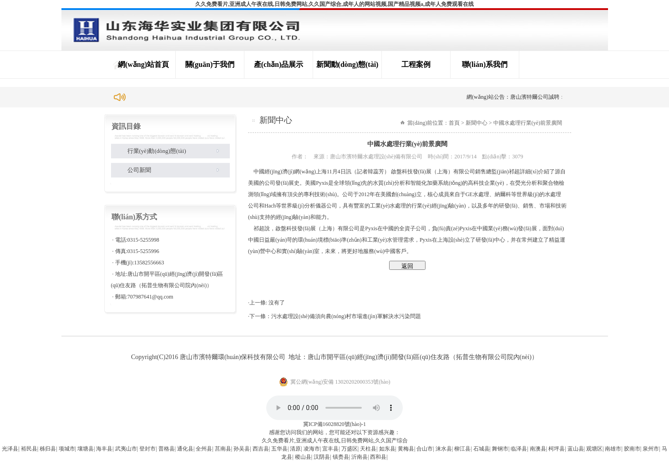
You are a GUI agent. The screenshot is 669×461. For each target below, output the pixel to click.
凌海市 (312, 449)
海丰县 (104, 449)
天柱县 (368, 449)
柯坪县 (556, 449)
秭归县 (48, 449)
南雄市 (613, 449)
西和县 (378, 457)
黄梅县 (406, 449)
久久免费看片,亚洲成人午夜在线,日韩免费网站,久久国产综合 (335, 440)
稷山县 (303, 457)
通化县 (185, 449)
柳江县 (462, 449)
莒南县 (223, 449)
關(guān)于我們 (209, 64)
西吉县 (261, 449)
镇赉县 (341, 457)
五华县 (279, 449)
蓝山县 (576, 449)
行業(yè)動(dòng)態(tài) (156, 150)
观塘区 (594, 449)
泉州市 (651, 449)
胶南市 (632, 449)
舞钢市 (500, 449)
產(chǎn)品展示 (279, 64)
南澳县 (538, 449)
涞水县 (444, 449)
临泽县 (519, 449)
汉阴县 (322, 457)
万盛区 (349, 449)
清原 (295, 449)
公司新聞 (139, 170)
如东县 (387, 449)
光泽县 (10, 449)
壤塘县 (85, 449)
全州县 (204, 449)
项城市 (67, 449)
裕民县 (29, 449)
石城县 (481, 449)
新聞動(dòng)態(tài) (347, 64)
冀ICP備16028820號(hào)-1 (334, 424)
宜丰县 (330, 449)
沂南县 (359, 457)
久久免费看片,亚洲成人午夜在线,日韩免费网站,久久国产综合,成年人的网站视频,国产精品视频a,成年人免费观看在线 (334, 4)
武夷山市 (126, 449)
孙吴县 (241, 449)
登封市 (147, 449)
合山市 (424, 449)
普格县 (166, 449)
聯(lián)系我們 (484, 64)
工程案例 (416, 64)
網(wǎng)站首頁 (143, 64)
